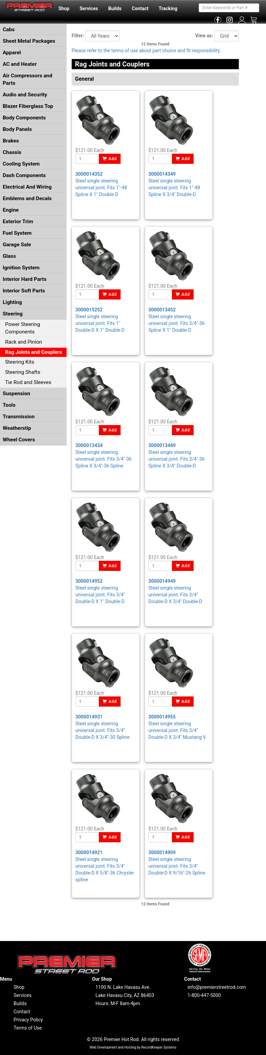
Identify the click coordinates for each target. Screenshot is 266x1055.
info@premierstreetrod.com (217, 987)
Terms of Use (28, 1028)
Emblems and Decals (27, 198)
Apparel (12, 53)
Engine (11, 210)
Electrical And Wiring (27, 187)
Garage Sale (17, 245)
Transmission (19, 417)
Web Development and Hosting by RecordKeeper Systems (133, 1047)
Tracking (168, 8)
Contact (140, 8)
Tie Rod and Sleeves (28, 382)
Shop (63, 8)
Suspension (16, 393)
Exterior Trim (18, 221)
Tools (9, 405)
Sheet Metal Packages (29, 41)
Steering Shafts (22, 372)
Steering (12, 314)
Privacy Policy (28, 1019)
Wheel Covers (19, 440)
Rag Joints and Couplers (33, 352)
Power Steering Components (22, 328)
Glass (9, 256)
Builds (115, 8)
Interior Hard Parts (25, 279)
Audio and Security (25, 95)
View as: (204, 35)
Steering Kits (19, 362)
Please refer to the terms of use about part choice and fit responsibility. (146, 50)
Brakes (11, 141)
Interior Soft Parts (24, 291)
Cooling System (21, 164)
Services (88, 8)
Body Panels (17, 129)
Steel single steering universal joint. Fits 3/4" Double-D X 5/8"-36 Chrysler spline (104, 866)
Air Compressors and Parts (27, 79)
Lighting (12, 302)
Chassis (12, 152)
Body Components (24, 118)
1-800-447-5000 (204, 995)
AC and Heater (20, 64)
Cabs (9, 29)
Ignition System (21, 268)
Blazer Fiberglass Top (28, 106)
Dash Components (24, 175)
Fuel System (17, 233)
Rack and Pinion (23, 342)
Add (110, 158)
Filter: (78, 35)
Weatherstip (17, 428)
